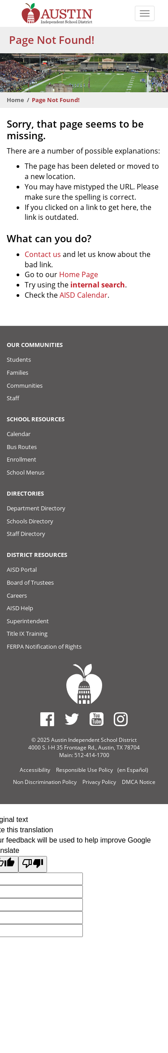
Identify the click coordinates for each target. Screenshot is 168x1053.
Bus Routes (22, 447)
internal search (97, 285)
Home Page (78, 274)
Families (17, 372)
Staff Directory (26, 534)
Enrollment (21, 459)
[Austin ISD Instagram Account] (121, 719)
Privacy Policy (99, 782)
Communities (25, 385)
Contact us (43, 254)
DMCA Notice (138, 782)
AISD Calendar (84, 295)
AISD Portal (22, 569)
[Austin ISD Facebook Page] (47, 719)
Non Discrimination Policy (45, 782)
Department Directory (36, 508)
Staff (13, 398)
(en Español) (132, 770)
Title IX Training (27, 633)
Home (15, 100)
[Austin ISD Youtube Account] (96, 719)
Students (19, 359)
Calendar (18, 434)
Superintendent (28, 621)
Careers (17, 595)
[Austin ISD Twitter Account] (72, 719)
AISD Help (20, 608)
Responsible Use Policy (84, 770)
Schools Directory (30, 521)
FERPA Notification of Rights (44, 646)
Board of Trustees (30, 582)
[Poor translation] (32, 864)
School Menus (25, 472)
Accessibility (35, 770)
